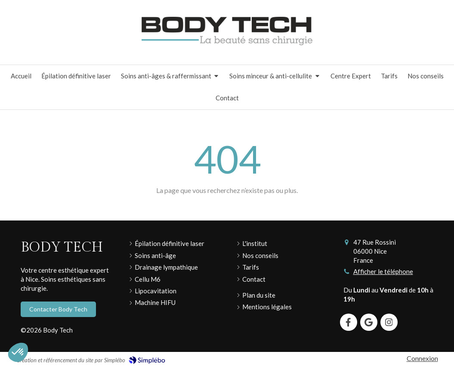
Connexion (422, 358)
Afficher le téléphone (383, 271)
